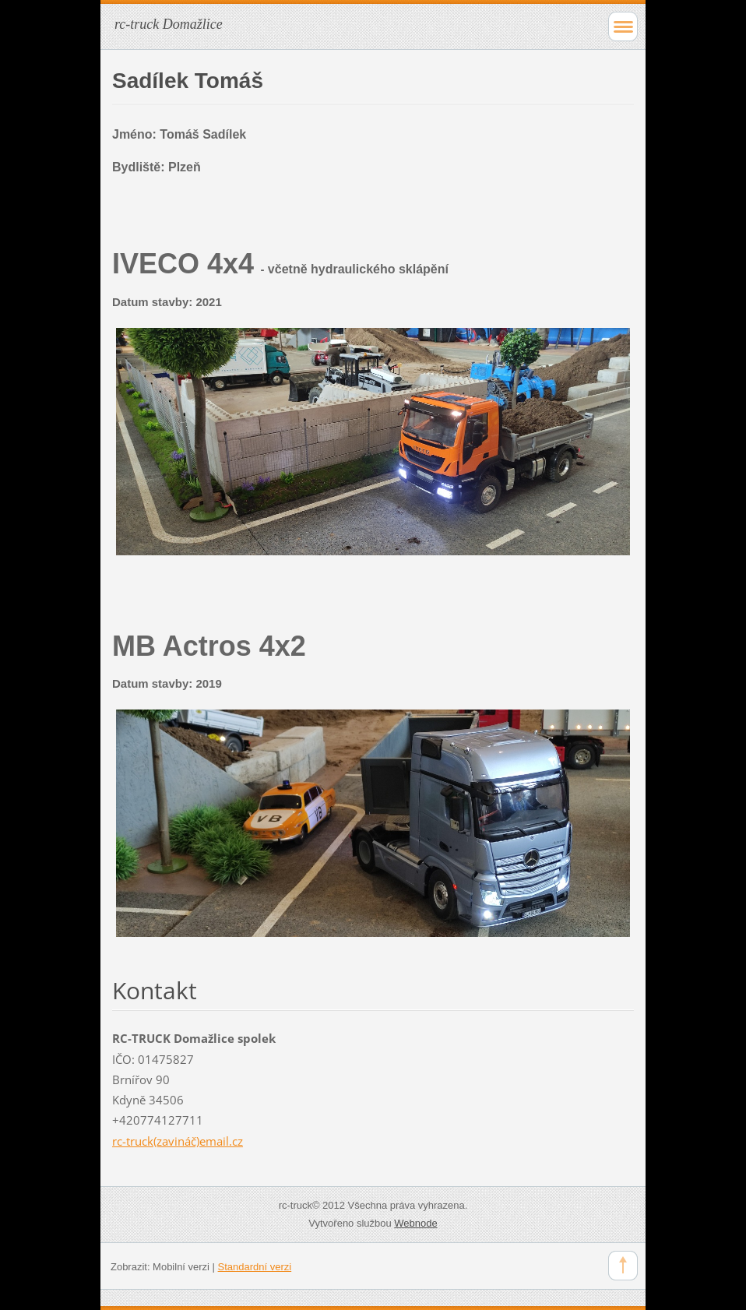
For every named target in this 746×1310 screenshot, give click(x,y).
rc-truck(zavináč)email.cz (177, 1141)
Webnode (415, 1223)
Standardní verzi (255, 1267)
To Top (623, 1265)
